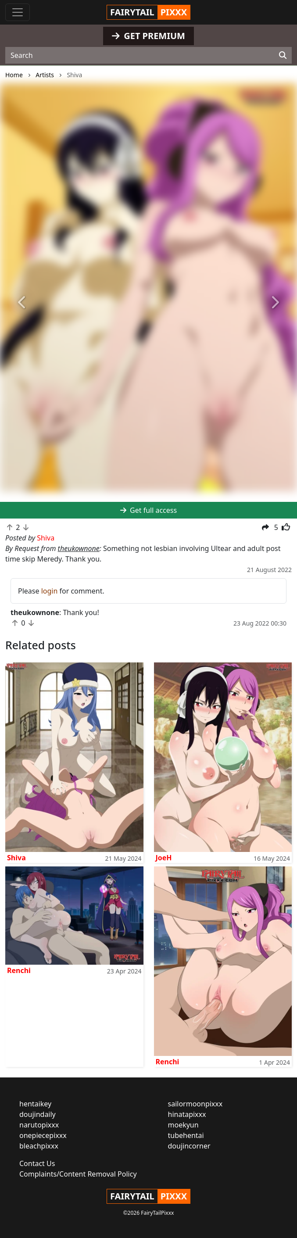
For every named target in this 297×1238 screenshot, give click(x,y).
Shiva (16, 857)
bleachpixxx (38, 1146)
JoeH (164, 857)
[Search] (283, 55)
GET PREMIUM (148, 36)
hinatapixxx (187, 1114)
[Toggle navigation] (17, 12)
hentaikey (35, 1104)
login (49, 591)
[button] (22, 302)
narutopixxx (39, 1125)
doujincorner (189, 1146)
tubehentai (186, 1135)
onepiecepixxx (43, 1135)
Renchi (19, 970)
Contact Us (37, 1163)
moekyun (183, 1125)
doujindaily (37, 1114)
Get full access (148, 510)
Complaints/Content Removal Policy (78, 1174)
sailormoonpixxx (195, 1104)
